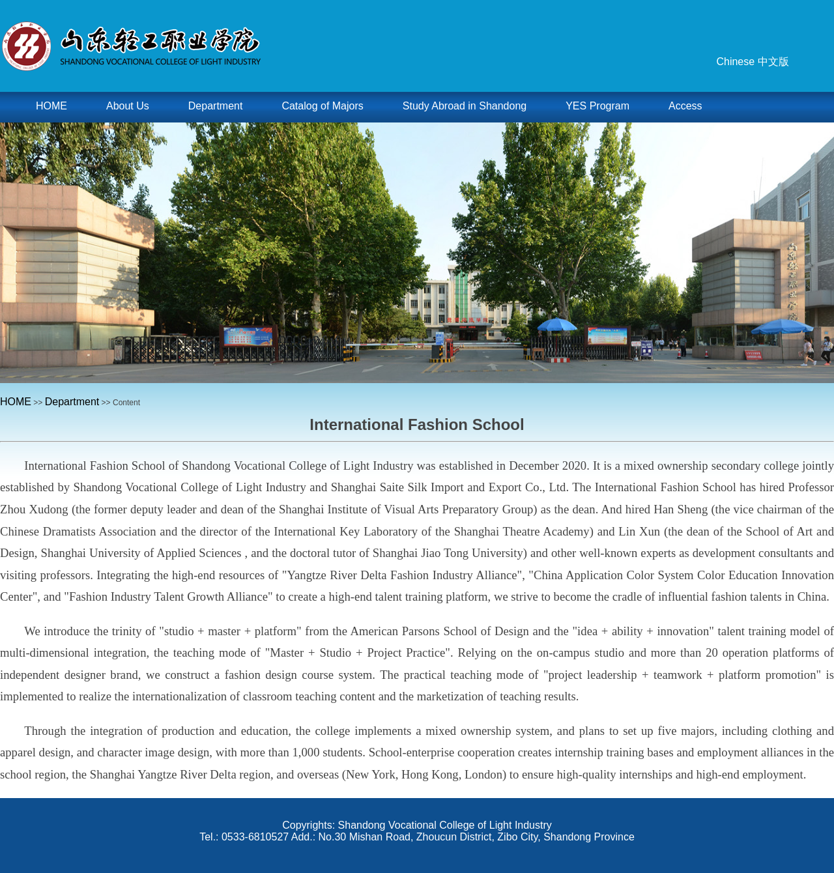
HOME (15, 401)
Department (72, 401)
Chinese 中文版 (752, 61)
